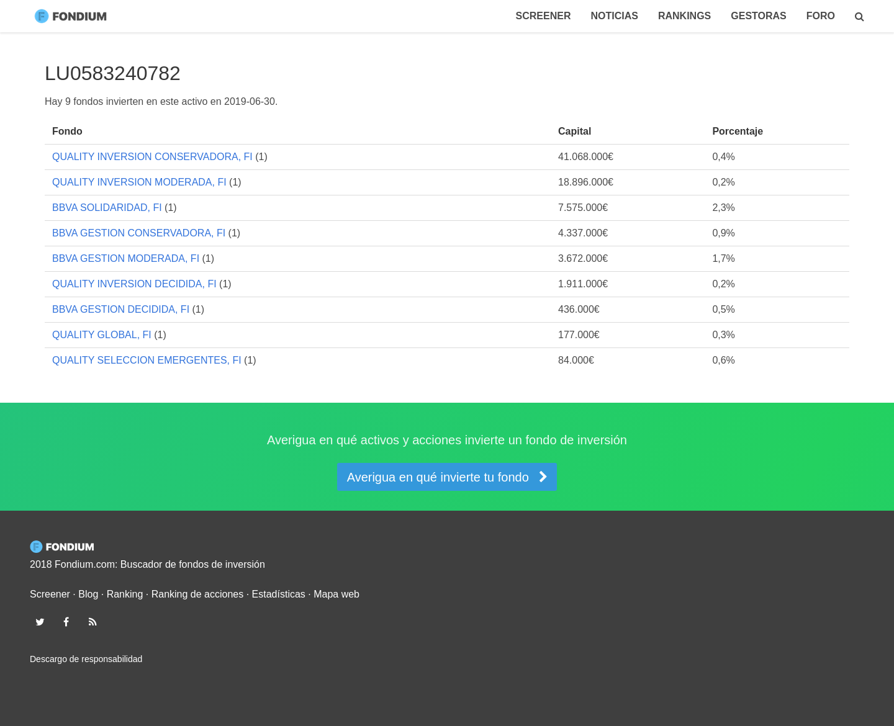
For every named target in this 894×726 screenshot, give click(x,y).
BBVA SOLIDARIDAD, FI (107, 207)
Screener (543, 16)
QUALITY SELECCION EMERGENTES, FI (147, 360)
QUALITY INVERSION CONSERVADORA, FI (152, 156)
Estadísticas (278, 594)
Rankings (684, 16)
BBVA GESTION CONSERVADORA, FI (138, 233)
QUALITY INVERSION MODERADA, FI (139, 182)
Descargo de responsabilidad (86, 659)
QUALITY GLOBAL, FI (101, 334)
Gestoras (759, 16)
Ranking (125, 594)
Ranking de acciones (197, 594)
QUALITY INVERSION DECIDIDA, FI (134, 284)
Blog (88, 594)
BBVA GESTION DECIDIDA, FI (120, 309)
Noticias (614, 16)
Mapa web (336, 594)
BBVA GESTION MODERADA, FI (125, 258)
